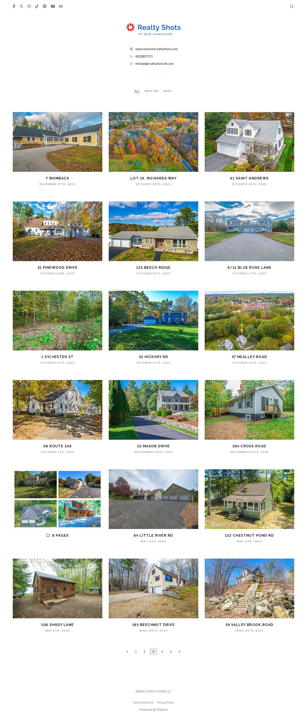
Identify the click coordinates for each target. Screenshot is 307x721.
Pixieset (162, 709)
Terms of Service (143, 702)
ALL (137, 91)
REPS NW (152, 91)
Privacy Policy (165, 702)
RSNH (168, 91)
